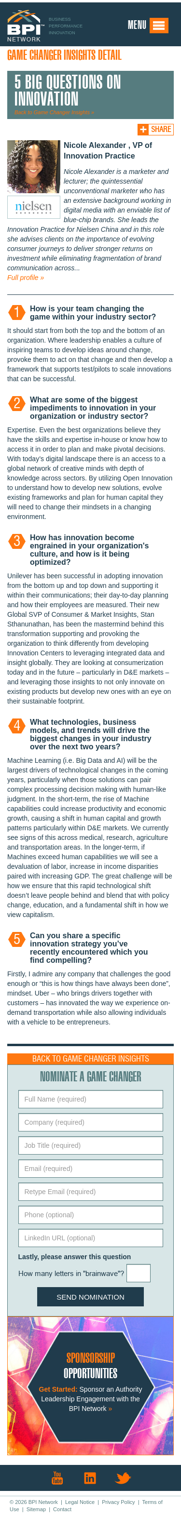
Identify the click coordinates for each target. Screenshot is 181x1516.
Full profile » (25, 277)
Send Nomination (90, 1297)
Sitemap (36, 1509)
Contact (62, 1509)
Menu (148, 25)
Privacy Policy (118, 1502)
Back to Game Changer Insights (90, 1059)
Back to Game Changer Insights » (54, 112)
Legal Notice (80, 1502)
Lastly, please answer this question (74, 1257)
